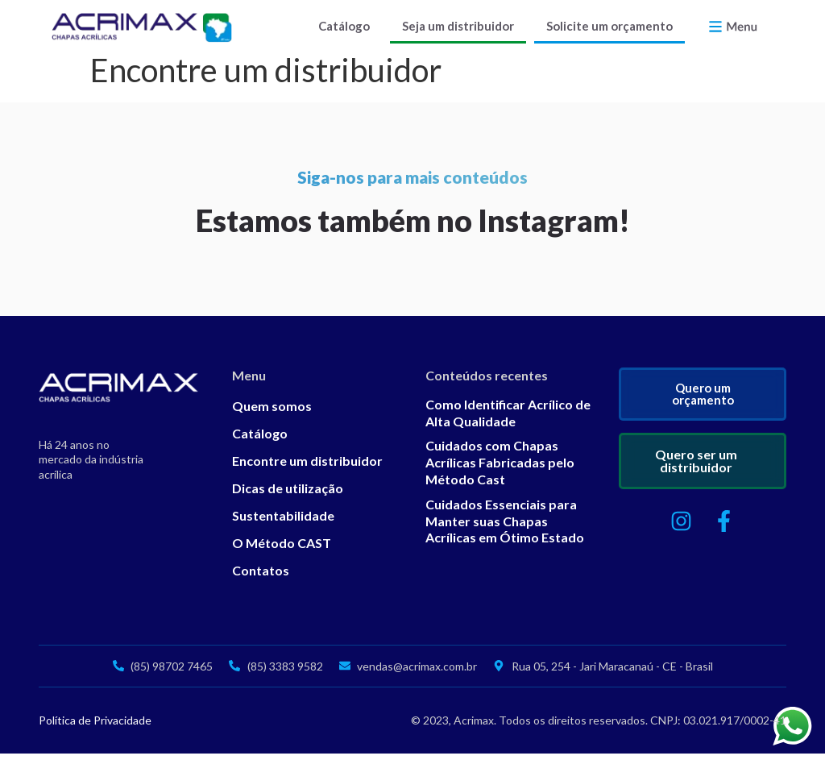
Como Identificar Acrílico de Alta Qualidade (508, 423)
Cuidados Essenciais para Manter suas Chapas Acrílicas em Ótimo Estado (504, 531)
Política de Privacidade (95, 730)
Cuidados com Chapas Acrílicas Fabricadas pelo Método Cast (499, 472)
